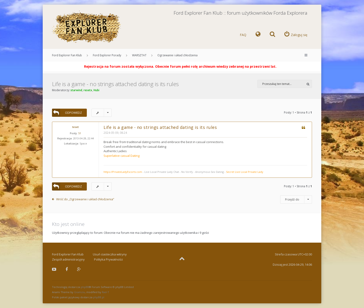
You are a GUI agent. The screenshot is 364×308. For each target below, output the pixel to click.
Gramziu (79, 292)
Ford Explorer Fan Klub (67, 55)
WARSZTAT (139, 55)
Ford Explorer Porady (107, 55)
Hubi (96, 90)
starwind (76, 90)
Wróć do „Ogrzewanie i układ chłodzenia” (85, 199)
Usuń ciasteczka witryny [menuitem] (110, 254)
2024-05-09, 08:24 (115, 133)
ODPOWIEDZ (67, 113)
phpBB (85, 287)
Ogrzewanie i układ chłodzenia (177, 55)
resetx (88, 90)
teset (75, 127)
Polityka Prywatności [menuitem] (108, 259)
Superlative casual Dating (122, 156)
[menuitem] (258, 35)
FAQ (243, 35)
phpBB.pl (98, 297)
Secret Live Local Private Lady (244, 172)
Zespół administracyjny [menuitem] (68, 259)
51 (79, 133)
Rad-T (105, 292)
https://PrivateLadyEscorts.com (123, 172)
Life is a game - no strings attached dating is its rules (115, 84)
